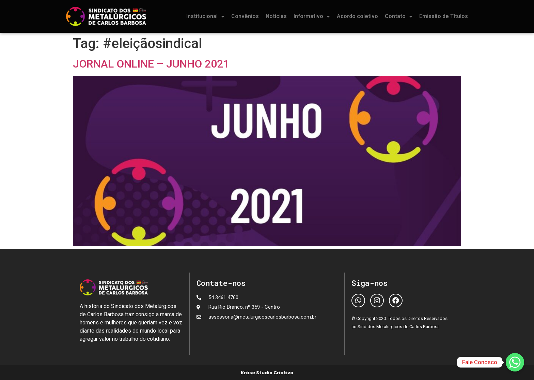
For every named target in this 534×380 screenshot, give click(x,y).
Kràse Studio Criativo (267, 372)
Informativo (312, 16)
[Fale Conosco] (515, 362)
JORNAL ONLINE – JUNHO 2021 (151, 63)
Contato (398, 16)
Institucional (205, 16)
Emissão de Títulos (443, 16)
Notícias (276, 16)
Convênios (245, 16)
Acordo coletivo (357, 16)
